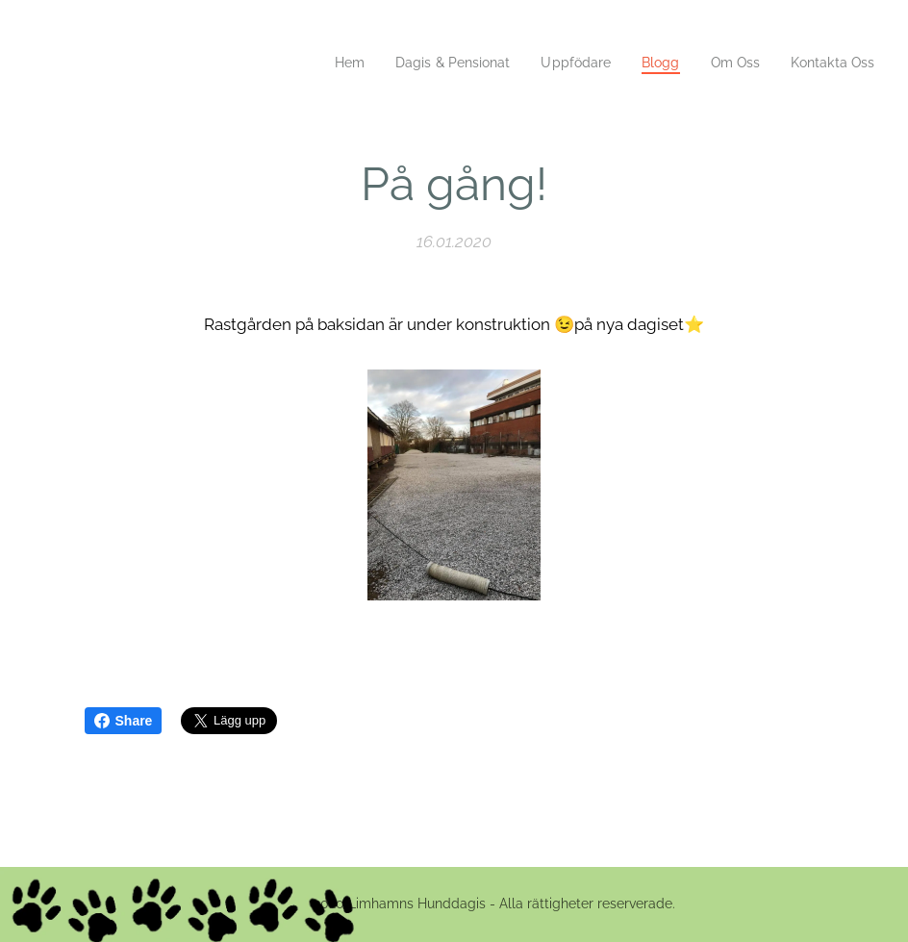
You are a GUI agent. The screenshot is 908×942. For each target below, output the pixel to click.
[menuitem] (325, 62)
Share (123, 720)
